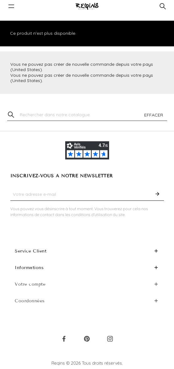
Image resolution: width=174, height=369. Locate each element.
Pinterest (87, 340)
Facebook (64, 340)
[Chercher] (87, 115)
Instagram (110, 340)
